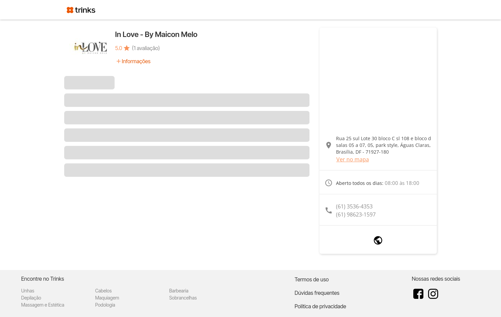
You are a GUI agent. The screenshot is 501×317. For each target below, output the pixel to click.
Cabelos (103, 290)
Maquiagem (107, 298)
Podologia (105, 305)
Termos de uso (312, 279)
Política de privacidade (320, 306)
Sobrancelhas (183, 298)
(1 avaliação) (146, 48)
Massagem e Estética (42, 305)
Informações (136, 61)
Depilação (31, 298)
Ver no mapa (352, 159)
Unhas (27, 290)
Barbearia (179, 290)
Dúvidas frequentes (317, 292)
